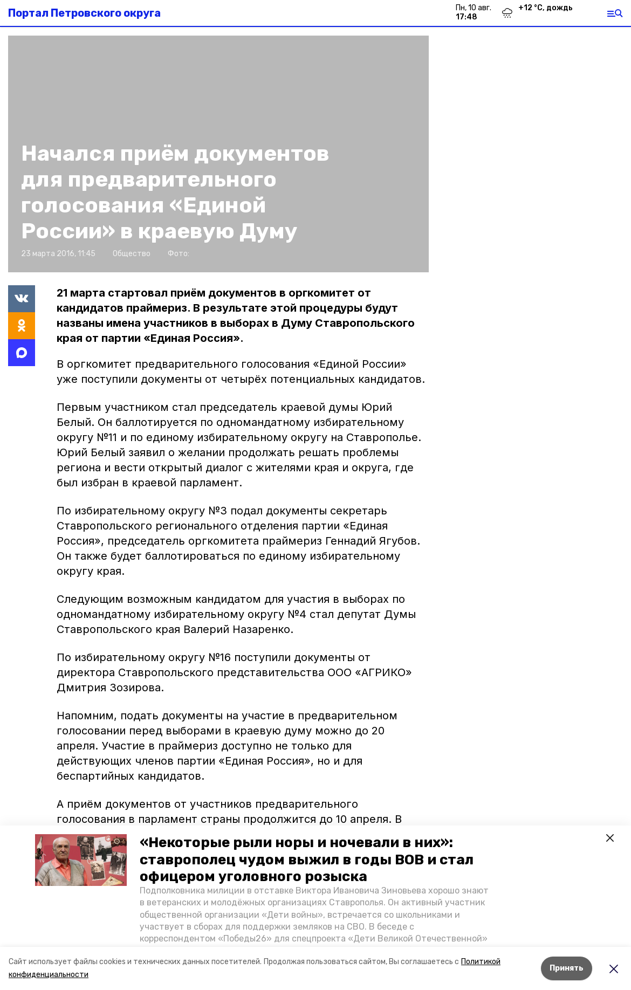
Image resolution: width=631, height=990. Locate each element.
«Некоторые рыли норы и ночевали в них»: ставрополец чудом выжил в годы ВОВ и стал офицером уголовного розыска (307, 859)
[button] (81, 860)
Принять (567, 968)
